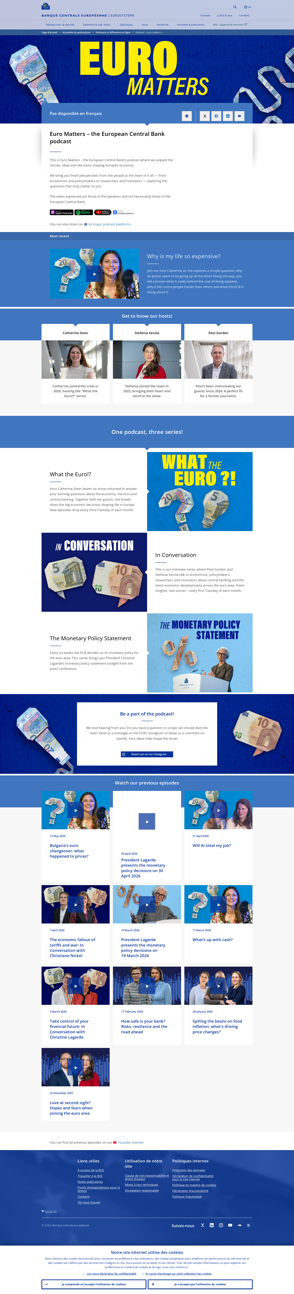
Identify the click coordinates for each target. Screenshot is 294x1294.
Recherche (163, 24)
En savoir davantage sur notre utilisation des (179, 1274)
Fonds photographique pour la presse (99, 1189)
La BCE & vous (224, 15)
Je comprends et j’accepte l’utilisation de (94, 1284)
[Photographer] (178, 376)
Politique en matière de (194, 1185)
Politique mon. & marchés (60, 24)
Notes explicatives (90, 1182)
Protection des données (188, 1170)
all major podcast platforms (110, 224)
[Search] (215, 6)
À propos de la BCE (91, 1170)
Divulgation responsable (142, 1190)
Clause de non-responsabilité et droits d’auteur (147, 1177)
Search (235, 7)
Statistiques (126, 24)
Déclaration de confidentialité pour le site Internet (192, 1177)
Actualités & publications (191, 24)
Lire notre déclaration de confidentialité (111, 1274)
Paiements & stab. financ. (97, 24)
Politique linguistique (187, 1196)
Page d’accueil (49, 32)
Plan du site (51, 1211)
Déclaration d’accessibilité (190, 1191)
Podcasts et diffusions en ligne (113, 32)
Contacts (84, 1196)
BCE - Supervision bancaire (230, 24)
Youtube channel (128, 1142)
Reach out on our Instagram (144, 754)
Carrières (244, 15)
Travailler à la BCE (90, 1176)
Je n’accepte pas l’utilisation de (200, 1284)
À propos (205, 15)
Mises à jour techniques (141, 1185)
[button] (241, 7)
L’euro (144, 24)
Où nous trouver (89, 1202)
